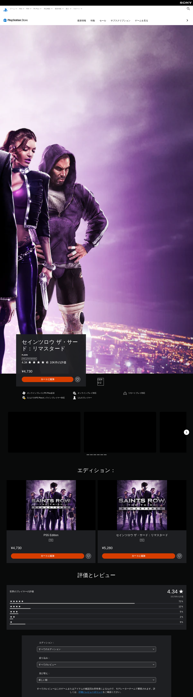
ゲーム (12, 9)
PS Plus (36, 9)
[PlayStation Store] (16, 17)
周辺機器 (47, 9)
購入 (67, 9)
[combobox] (96, 646)
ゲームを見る (124, 17)
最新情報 (58, 9)
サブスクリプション (104, 17)
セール (86, 17)
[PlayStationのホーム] (5, 9)
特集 (76, 17)
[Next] (186, 429)
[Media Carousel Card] (44, 429)
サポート (76, 9)
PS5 (20, 9)
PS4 (27, 9)
